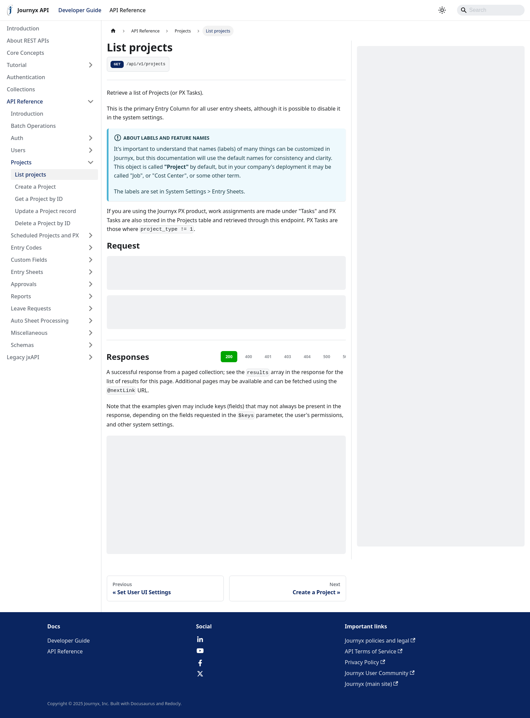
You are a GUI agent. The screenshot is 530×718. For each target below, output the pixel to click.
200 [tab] (229, 357)
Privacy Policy (365, 662)
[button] (50, 65)
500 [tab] (326, 357)
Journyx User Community (379, 673)
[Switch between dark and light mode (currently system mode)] (442, 10)
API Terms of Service (374, 651)
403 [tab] (287, 357)
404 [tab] (307, 357)
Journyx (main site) (371, 684)
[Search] (491, 10)
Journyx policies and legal (380, 640)
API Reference (128, 10)
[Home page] (113, 31)
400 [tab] (248, 357)
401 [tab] (268, 357)
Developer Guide (79, 10)
